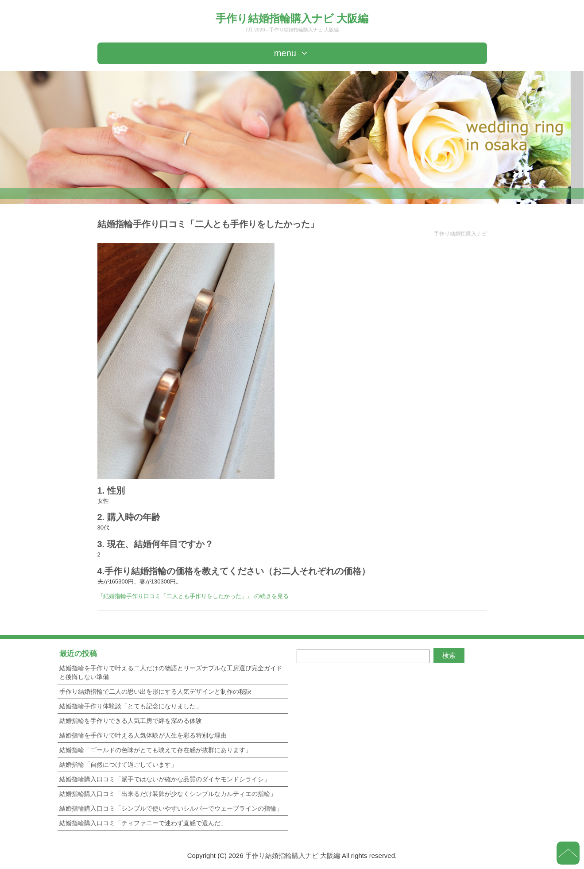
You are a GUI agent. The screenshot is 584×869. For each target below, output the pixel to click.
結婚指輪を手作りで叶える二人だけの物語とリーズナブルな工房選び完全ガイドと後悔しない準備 (170, 672)
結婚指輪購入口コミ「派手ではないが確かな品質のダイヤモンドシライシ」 (164, 779)
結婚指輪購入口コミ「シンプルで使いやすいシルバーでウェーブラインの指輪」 (170, 808)
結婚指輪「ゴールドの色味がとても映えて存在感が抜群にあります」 (155, 749)
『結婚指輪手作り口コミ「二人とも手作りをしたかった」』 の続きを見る (193, 596)
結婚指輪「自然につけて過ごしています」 (118, 764)
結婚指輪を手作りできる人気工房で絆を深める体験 (130, 720)
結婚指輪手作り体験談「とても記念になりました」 (130, 706)
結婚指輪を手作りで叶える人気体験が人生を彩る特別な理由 (143, 735)
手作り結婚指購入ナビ (460, 234)
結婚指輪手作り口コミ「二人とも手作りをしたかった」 (208, 224)
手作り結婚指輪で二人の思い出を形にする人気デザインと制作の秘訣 (155, 691)
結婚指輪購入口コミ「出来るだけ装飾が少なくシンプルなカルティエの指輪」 (167, 793)
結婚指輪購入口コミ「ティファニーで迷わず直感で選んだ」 (143, 823)
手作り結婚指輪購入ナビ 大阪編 (292, 18)
